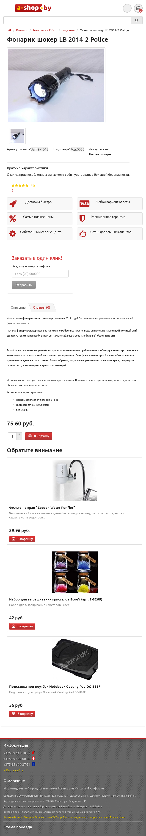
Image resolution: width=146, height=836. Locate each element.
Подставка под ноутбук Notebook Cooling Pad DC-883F (54, 686)
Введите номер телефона (31, 266)
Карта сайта (13, 770)
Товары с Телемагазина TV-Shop (43, 817)
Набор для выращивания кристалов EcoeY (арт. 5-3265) (55, 599)
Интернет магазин (98, 817)
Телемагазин (117, 817)
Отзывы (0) (41, 307)
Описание (18, 307)
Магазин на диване (74, 817)
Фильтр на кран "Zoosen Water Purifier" (42, 507)
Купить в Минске (13, 817)
